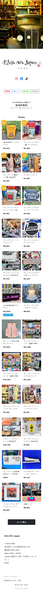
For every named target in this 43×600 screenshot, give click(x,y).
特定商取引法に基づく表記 (12, 580)
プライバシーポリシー (11, 576)
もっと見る (21, 522)
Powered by (21, 588)
